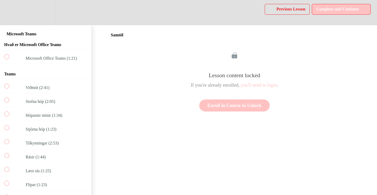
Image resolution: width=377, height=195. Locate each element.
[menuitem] (46, 12)
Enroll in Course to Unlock (234, 105)
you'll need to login (259, 85)
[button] (9, 12)
